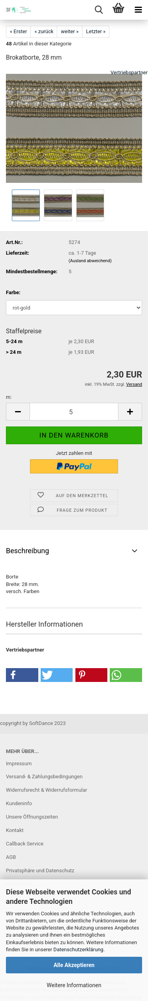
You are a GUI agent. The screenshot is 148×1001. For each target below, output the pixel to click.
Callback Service (24, 844)
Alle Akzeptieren (74, 965)
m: (9, 397)
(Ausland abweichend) (90, 260)
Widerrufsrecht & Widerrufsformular (46, 790)
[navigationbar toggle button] (138, 10)
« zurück (43, 31)
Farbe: (13, 292)
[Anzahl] (74, 412)
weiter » (70, 31)
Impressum (19, 763)
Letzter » (95, 31)
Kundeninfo (19, 803)
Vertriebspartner (129, 72)
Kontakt (15, 830)
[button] (18, 412)
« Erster (18, 31)
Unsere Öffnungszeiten (32, 817)
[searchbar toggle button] (99, 10)
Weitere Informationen (74, 985)
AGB (11, 857)
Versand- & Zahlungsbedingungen (44, 776)
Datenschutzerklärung (78, 949)
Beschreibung (27, 551)
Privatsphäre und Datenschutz (40, 870)
